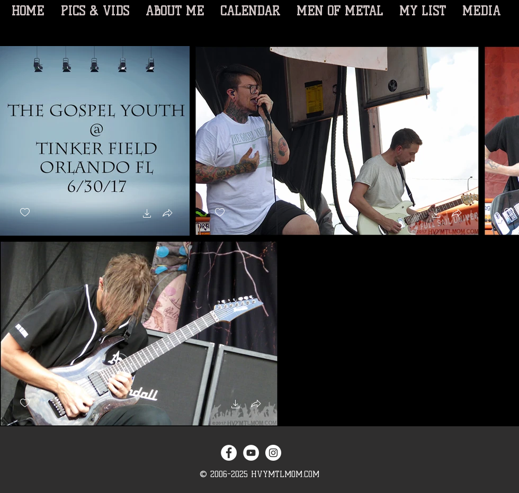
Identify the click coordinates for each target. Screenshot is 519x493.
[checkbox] (25, 212)
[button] (147, 215)
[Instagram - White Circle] (273, 453)
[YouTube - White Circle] (251, 453)
